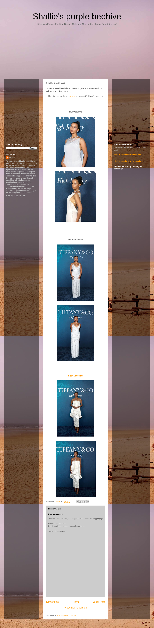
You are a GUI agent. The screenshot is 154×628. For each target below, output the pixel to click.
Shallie (12, 157)
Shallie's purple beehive (77, 16)
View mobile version (75, 607)
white (73, 96)
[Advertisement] (77, 53)
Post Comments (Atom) (66, 615)
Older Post (99, 602)
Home (76, 602)
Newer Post (52, 602)
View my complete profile (16, 196)
